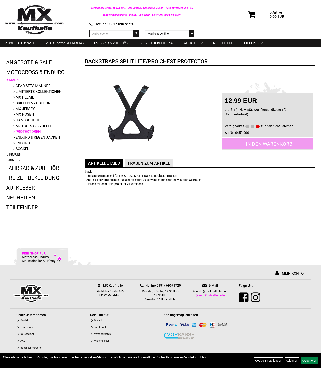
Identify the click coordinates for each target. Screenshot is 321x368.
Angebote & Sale (20, 43)
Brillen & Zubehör (33, 103)
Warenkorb (100, 320)
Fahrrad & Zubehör (111, 43)
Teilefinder (252, 43)
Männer (16, 80)
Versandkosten (102, 334)
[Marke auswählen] (170, 33)
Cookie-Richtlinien (194, 357)
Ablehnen (292, 360)
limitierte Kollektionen (39, 91)
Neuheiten (222, 43)
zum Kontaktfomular (210, 295)
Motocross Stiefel (34, 126)
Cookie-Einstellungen (268, 360)
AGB (22, 340)
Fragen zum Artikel (149, 163)
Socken (23, 149)
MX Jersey (25, 108)
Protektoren (28, 131)
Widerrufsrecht (102, 340)
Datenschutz (27, 334)
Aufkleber (193, 43)
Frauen (15, 154)
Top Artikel (100, 327)
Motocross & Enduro (64, 43)
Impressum (26, 327)
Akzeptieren (309, 360)
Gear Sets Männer (33, 86)
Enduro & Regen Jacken (38, 137)
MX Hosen (25, 114)
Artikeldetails (104, 163)
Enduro (23, 143)
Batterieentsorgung (31, 347)
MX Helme (25, 97)
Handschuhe (28, 120)
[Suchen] (136, 33)
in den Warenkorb (269, 144)
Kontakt (24, 320)
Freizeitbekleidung (156, 43)
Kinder (14, 160)
